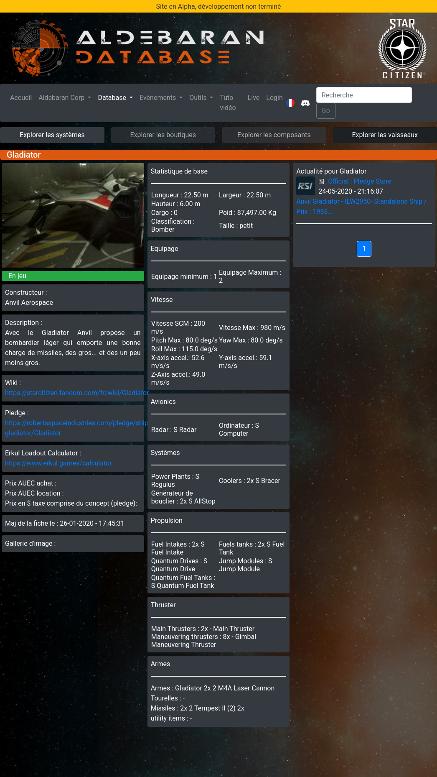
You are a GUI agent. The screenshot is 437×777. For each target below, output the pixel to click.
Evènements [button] (159, 98)
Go (326, 111)
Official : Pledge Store (359, 181)
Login (274, 98)
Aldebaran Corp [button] (62, 98)
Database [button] (113, 98)
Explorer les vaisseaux (385, 135)
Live (254, 98)
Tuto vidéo (228, 103)
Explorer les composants (274, 135)
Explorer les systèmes (52, 135)
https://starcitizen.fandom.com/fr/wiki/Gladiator (77, 393)
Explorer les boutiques (163, 135)
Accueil (22, 97)
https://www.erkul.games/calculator (58, 463)
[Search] (364, 95)
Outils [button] (198, 98)
